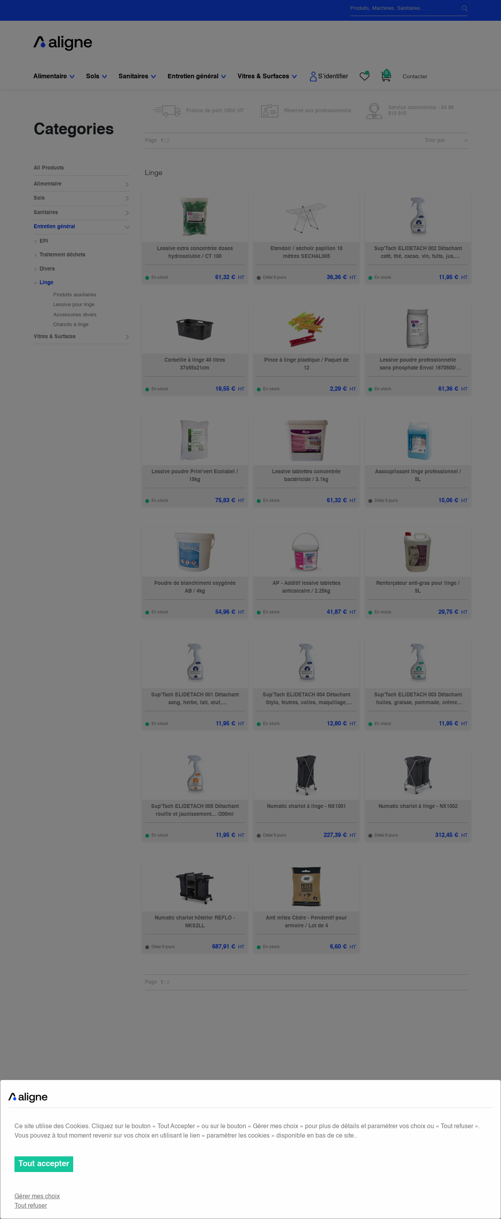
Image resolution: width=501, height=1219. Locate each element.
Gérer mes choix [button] (37, 1197)
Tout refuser (30, 1206)
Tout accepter (43, 1164)
